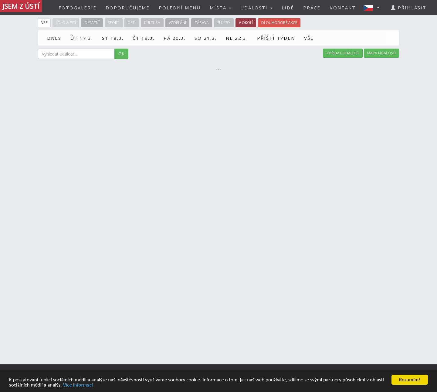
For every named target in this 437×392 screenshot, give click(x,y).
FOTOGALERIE (78, 8)
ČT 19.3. (143, 38)
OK (121, 53)
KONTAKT (343, 8)
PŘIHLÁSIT (408, 8)
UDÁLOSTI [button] (256, 8)
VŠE (309, 38)
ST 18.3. (113, 38)
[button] (373, 7)
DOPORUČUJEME (128, 8)
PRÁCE (311, 8)
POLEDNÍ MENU (180, 8)
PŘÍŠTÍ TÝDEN (276, 38)
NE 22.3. (237, 38)
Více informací (78, 385)
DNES (54, 38)
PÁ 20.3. (174, 38)
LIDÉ (288, 8)
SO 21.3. (206, 38)
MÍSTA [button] (220, 8)
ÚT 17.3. (81, 38)
